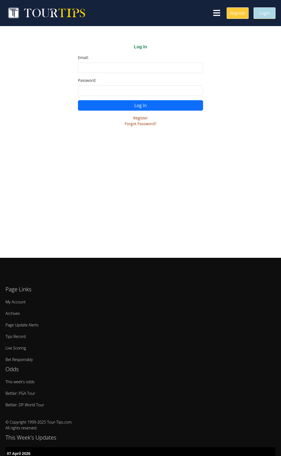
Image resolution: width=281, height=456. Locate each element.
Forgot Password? (140, 123)
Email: (83, 57)
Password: (87, 80)
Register (140, 118)
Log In (140, 105)
